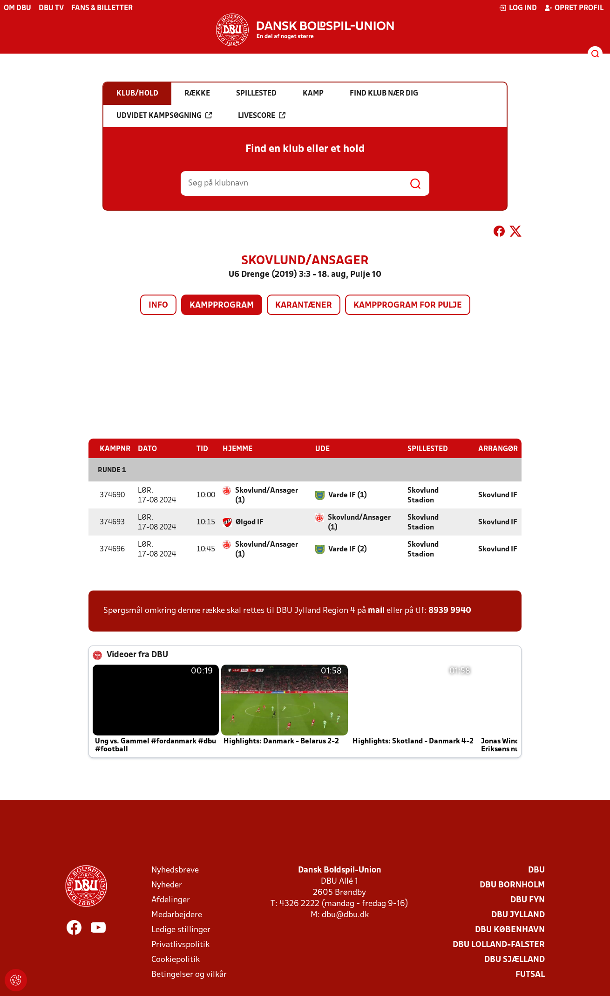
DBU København (510, 930)
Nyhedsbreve (175, 870)
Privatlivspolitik (180, 944)
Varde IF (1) (347, 495)
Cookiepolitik (175, 959)
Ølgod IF (250, 522)
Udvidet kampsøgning (164, 115)
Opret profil (573, 8)
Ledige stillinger (180, 930)
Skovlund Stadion (423, 495)
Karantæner (303, 305)
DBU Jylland (518, 915)
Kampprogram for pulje (407, 305)
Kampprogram (222, 305)
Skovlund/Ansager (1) (266, 495)
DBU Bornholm (512, 885)
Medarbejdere (176, 915)
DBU (536, 870)
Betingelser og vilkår (189, 974)
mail (376, 610)
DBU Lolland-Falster (499, 944)
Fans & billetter (102, 8)
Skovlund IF (497, 495)
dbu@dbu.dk (345, 915)
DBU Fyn (527, 900)
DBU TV (51, 8)
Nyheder (166, 885)
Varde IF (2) (347, 549)
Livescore (261, 115)
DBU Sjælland (514, 959)
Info (158, 305)
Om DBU (17, 8)
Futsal (530, 974)
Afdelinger (170, 900)
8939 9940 (449, 610)
